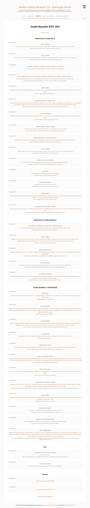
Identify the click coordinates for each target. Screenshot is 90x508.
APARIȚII (38, 16)
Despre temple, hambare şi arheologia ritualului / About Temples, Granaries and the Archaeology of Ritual (45, 151)
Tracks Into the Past (45, 455)
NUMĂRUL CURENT (48, 16)
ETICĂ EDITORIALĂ (48, 18)
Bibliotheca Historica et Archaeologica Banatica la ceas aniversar (45, 466)
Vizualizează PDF (12, 42)
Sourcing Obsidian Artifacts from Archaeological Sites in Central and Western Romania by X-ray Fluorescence (45, 79)
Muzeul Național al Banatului (49, 505)
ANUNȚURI (30, 16)
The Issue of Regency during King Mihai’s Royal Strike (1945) (45, 410)
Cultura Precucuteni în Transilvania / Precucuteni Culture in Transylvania (45, 69)
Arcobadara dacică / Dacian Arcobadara (45, 184)
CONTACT (57, 18)
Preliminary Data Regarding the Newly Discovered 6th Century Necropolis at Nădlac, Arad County (45, 228)
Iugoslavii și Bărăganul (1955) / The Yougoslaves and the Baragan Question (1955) (45, 421)
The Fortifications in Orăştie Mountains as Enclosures (45, 173)
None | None (45, 32)
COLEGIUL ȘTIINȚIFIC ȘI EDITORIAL (31, 18)
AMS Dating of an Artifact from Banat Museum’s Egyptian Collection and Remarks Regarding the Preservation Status (45, 140)
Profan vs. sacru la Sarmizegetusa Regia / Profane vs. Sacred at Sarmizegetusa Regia (45, 162)
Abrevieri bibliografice (45, 496)
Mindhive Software (70, 505)
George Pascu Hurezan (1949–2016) (45, 481)
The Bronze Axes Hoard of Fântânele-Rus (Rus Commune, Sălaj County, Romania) (45, 129)
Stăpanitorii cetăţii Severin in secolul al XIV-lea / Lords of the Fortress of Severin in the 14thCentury (45, 265)
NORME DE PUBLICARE (62, 16)
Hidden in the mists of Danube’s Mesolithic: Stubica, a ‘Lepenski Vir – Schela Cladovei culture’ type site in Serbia (45, 46)
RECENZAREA (65, 18)
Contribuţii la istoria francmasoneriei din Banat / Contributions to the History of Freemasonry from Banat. (45, 336)
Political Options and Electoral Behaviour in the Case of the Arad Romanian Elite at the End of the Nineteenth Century (45, 347)
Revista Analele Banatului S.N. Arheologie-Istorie (45, 7)
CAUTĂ (84, 18)
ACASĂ (23, 16)
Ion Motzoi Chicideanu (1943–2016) (45, 489)
